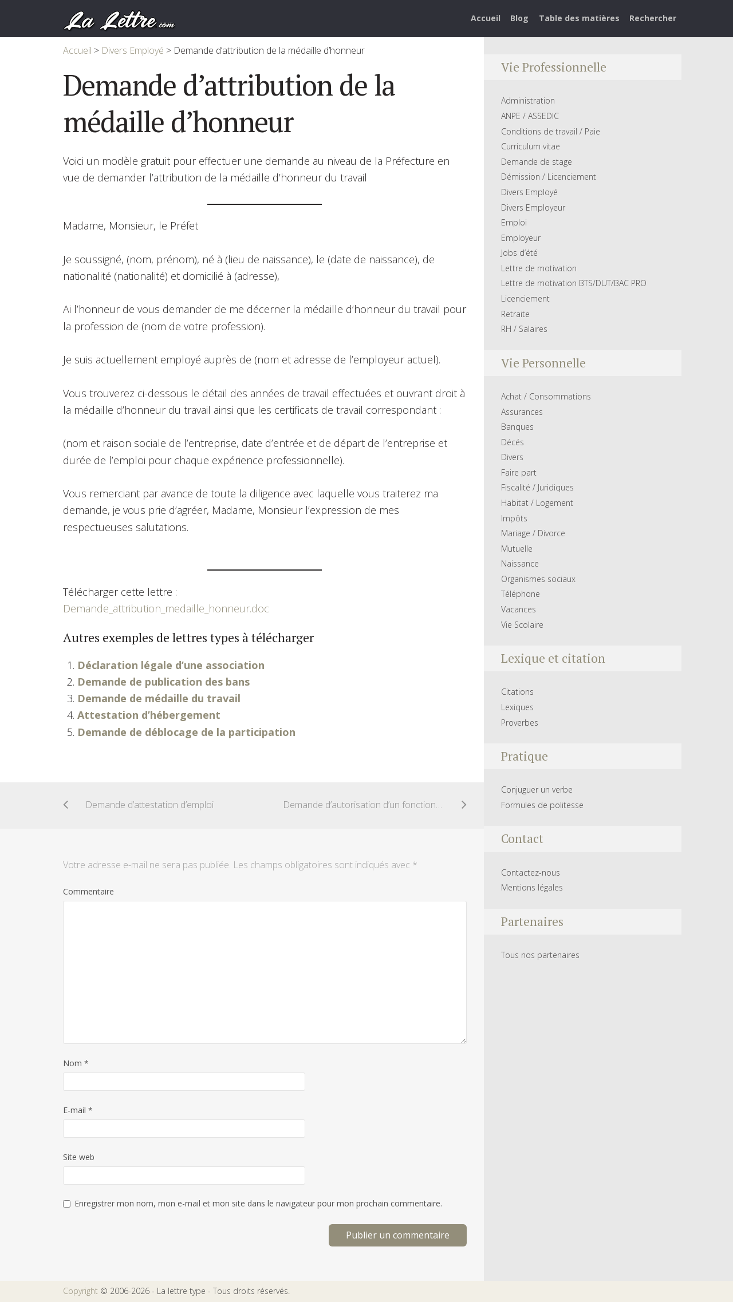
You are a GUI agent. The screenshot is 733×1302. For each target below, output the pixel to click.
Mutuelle (517, 548)
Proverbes (519, 722)
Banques (517, 426)
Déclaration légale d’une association (171, 665)
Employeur (521, 237)
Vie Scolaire (522, 624)
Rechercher (652, 18)
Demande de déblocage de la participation (186, 732)
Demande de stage (536, 161)
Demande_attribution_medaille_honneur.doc (166, 608)
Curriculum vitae (530, 146)
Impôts (514, 518)
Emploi (514, 222)
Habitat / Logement (537, 502)
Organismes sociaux (538, 578)
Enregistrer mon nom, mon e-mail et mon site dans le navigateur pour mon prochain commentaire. (258, 1203)
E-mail (78, 1110)
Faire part (519, 472)
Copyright (80, 1290)
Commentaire (88, 891)
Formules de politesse (542, 805)
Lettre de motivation (539, 268)
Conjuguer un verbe (537, 789)
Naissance (520, 563)
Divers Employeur (533, 207)
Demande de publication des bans (163, 681)
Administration (528, 100)
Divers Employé (529, 192)
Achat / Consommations (546, 396)
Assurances (522, 411)
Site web (78, 1156)
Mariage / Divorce (533, 533)
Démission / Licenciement (548, 176)
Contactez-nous (530, 872)
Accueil (486, 18)
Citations (517, 691)
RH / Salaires (524, 328)
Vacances (518, 609)
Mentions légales (532, 887)
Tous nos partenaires (540, 954)
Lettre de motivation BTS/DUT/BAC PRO (574, 283)
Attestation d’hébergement (148, 715)
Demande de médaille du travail (159, 698)
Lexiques (517, 707)
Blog (519, 18)
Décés (512, 442)
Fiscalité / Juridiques (537, 487)
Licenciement (525, 298)
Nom (76, 1063)
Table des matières (579, 18)
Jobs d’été (519, 252)
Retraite (515, 313)
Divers (512, 457)
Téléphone (520, 593)
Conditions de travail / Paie (550, 131)
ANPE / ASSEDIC (530, 115)
